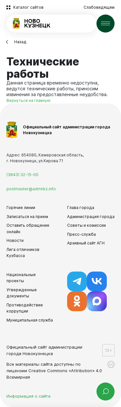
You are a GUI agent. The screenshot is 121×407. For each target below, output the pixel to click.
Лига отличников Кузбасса (22, 252)
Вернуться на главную (28, 100)
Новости (15, 240)
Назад (20, 41)
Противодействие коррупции (24, 308)
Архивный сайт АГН (86, 243)
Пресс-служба (81, 234)
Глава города (80, 207)
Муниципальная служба (29, 320)
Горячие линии (20, 207)
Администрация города (91, 216)
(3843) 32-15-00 (22, 174)
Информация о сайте (28, 396)
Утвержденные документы (21, 293)
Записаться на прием (27, 216)
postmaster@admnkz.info (31, 188)
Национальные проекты (21, 277)
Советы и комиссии (86, 225)
